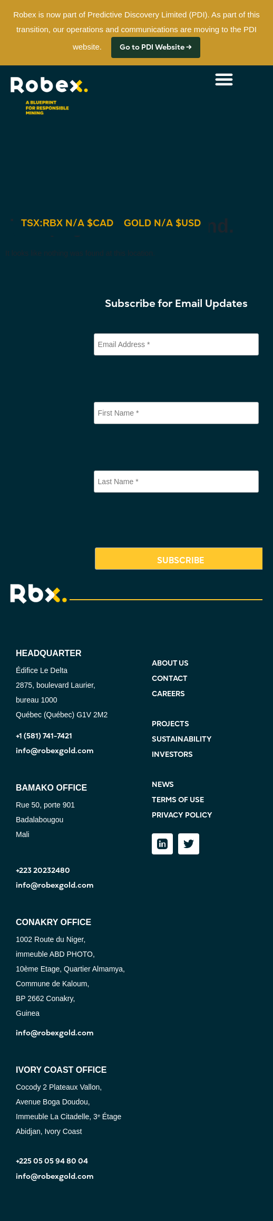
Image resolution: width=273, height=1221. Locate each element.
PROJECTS (170, 724)
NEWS (163, 785)
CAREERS (168, 694)
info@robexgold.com (55, 751)
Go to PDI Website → (156, 47)
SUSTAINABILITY (182, 739)
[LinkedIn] (162, 843)
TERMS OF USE (178, 800)
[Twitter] (188, 843)
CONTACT (170, 679)
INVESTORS (172, 754)
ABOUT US (170, 663)
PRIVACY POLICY (182, 815)
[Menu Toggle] (223, 79)
